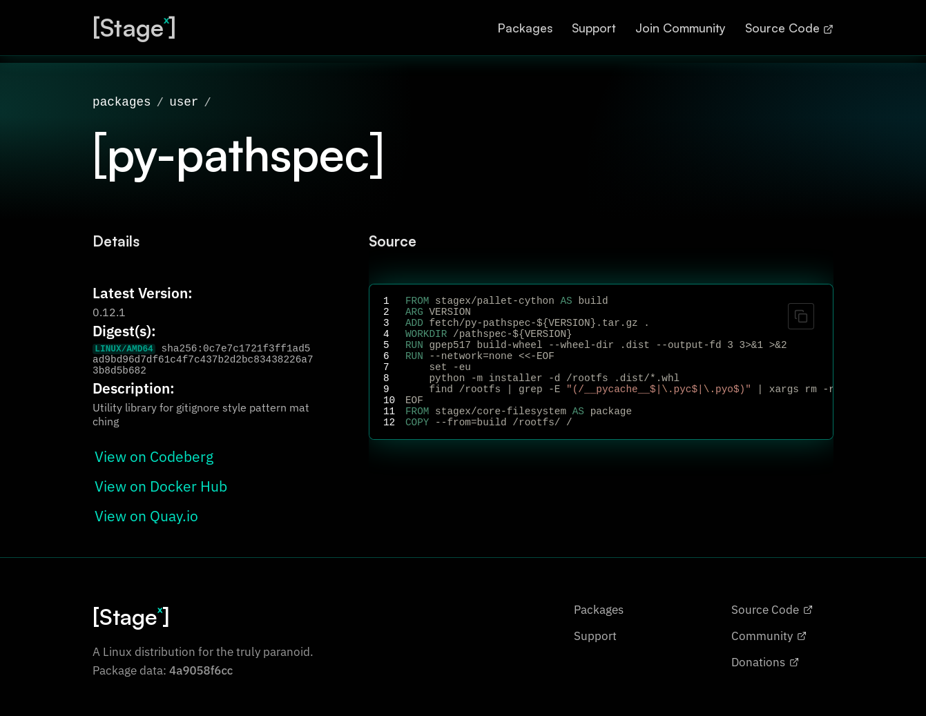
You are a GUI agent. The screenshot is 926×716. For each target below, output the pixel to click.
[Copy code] (801, 312)
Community (769, 649)
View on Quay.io (146, 512)
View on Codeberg (154, 452)
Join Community (680, 27)
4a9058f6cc (201, 684)
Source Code (789, 27)
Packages (525, 27)
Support (594, 27)
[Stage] (134, 27)
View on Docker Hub (161, 482)
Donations (765, 676)
